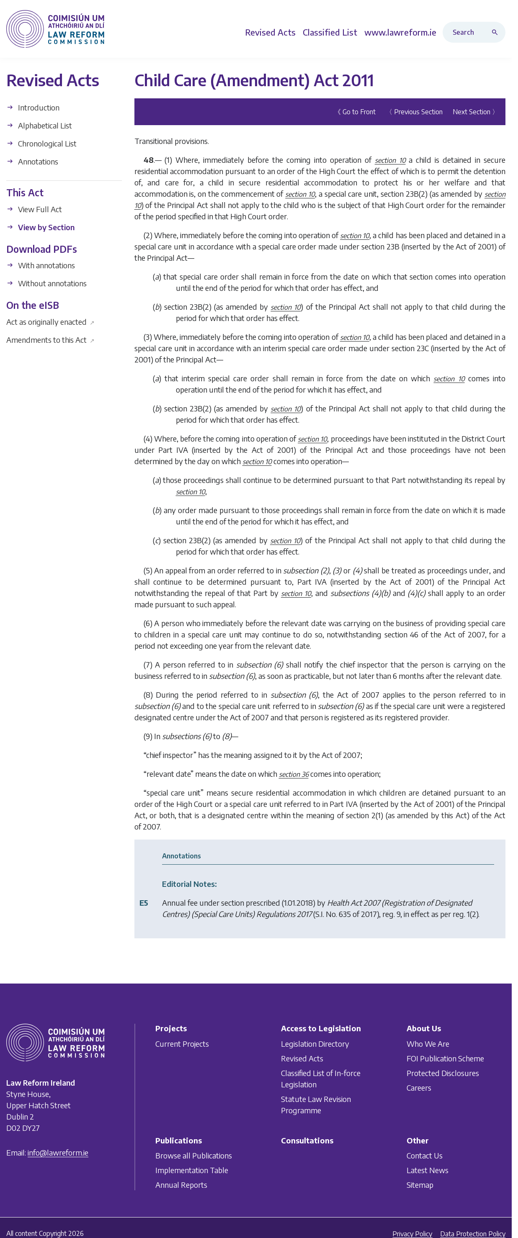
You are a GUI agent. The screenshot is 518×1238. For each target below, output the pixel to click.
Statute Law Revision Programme (316, 1104)
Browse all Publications (193, 1156)
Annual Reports (181, 1185)
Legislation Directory (315, 1043)
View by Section (40, 226)
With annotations (40, 265)
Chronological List (41, 143)
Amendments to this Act (50, 339)
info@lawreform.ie (58, 1153)
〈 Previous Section (414, 112)
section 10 (390, 160)
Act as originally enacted (50, 321)
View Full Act (34, 208)
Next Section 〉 (476, 112)
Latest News (427, 1170)
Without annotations (46, 283)
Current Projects (182, 1043)
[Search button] (496, 32)
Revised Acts (302, 1058)
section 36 (294, 774)
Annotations (32, 161)
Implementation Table (191, 1170)
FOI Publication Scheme (445, 1058)
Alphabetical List (39, 125)
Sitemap (420, 1185)
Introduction (32, 107)
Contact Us (425, 1156)
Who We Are (428, 1043)
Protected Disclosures (443, 1073)
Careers (419, 1087)
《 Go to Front (355, 112)
